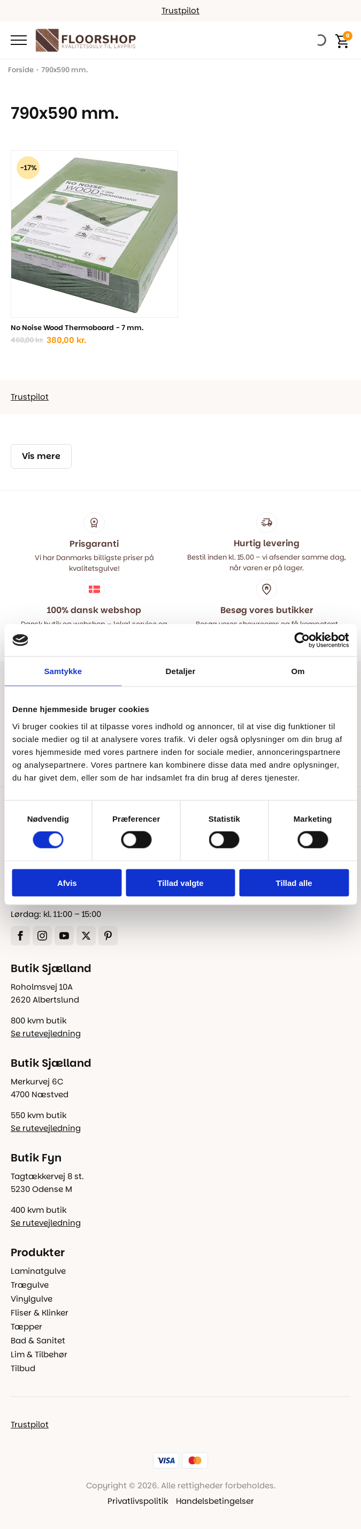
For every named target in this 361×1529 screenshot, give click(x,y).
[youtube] (64, 935)
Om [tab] (298, 671)
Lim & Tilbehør (39, 1354)
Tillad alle (294, 882)
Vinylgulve (31, 1299)
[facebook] (20, 935)
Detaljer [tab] (181, 671)
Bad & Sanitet (38, 1340)
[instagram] (42, 935)
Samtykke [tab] (63, 671)
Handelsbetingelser (215, 1501)
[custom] (108, 935)
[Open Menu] (19, 40)
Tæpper (26, 1326)
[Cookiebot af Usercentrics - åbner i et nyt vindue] (302, 640)
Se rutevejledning (46, 1033)
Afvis (67, 882)
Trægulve (30, 1285)
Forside (21, 69)
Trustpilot (180, 10)
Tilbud (23, 1368)
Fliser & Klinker (39, 1313)
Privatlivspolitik (137, 1501)
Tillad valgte (180, 882)
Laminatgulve (38, 1271)
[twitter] (86, 935)
